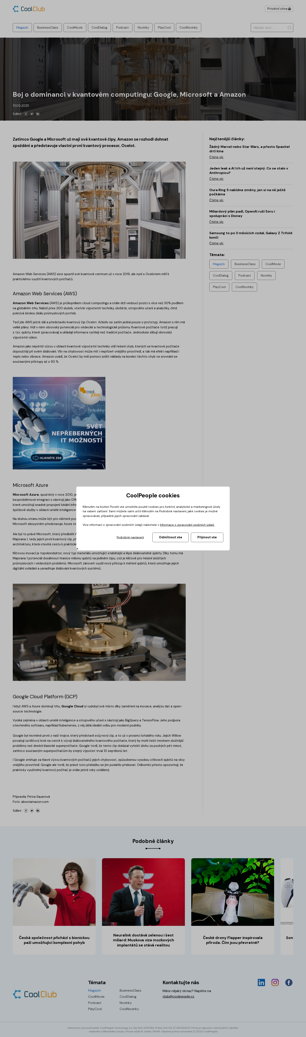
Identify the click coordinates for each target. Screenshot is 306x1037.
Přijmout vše (207, 537)
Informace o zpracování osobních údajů (187, 525)
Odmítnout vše (170, 537)
